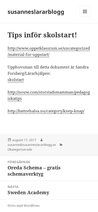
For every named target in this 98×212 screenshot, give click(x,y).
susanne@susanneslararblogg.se (32, 144)
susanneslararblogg (36, 11)
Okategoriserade (20, 149)
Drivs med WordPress (23, 205)
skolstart (16, 79)
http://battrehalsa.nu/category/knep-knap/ (46, 110)
